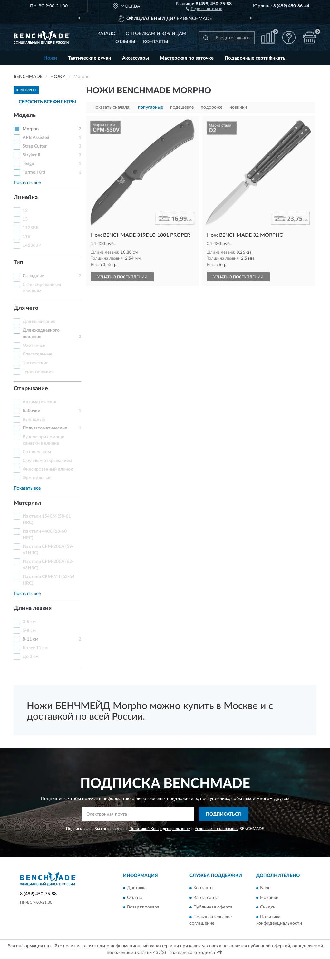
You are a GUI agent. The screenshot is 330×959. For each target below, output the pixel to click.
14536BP (32, 245)
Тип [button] (18, 262)
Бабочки (31, 411)
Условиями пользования (216, 829)
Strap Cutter (35, 146)
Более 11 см (35, 648)
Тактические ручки (89, 58)
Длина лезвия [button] (33, 608)
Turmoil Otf (34, 172)
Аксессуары (135, 58)
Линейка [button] (26, 197)
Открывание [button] (31, 389)
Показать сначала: (111, 107)
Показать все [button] (27, 182)
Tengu (28, 163)
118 (26, 237)
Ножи (50, 58)
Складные (33, 276)
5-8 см (29, 630)
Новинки (269, 898)
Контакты (155, 42)
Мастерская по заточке (187, 58)
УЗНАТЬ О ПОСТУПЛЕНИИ (122, 277)
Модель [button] (25, 115)
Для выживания (39, 321)
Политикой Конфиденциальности (159, 829)
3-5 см (29, 622)
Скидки (268, 907)
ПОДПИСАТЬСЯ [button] (223, 814)
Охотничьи (34, 345)
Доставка (137, 888)
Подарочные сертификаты (255, 58)
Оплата (134, 898)
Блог (265, 888)
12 (25, 210)
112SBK (31, 228)
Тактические (35, 363)
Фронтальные (37, 478)
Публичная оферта (212, 907)
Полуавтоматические (45, 428)
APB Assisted (36, 137)
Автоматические (40, 402)
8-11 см (30, 639)
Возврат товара (143, 907)
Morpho (31, 129)
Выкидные (34, 419)
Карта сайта (205, 898)
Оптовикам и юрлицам (156, 34)
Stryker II (31, 155)
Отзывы (125, 42)
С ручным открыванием (47, 460)
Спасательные (37, 354)
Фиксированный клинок (48, 469)
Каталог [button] (107, 34)
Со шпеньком (37, 452)
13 (25, 219)
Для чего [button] (26, 308)
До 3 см (31, 656)
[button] (204, 8)
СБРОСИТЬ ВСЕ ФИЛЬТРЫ (47, 102)
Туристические (38, 371)
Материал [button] (27, 503)
